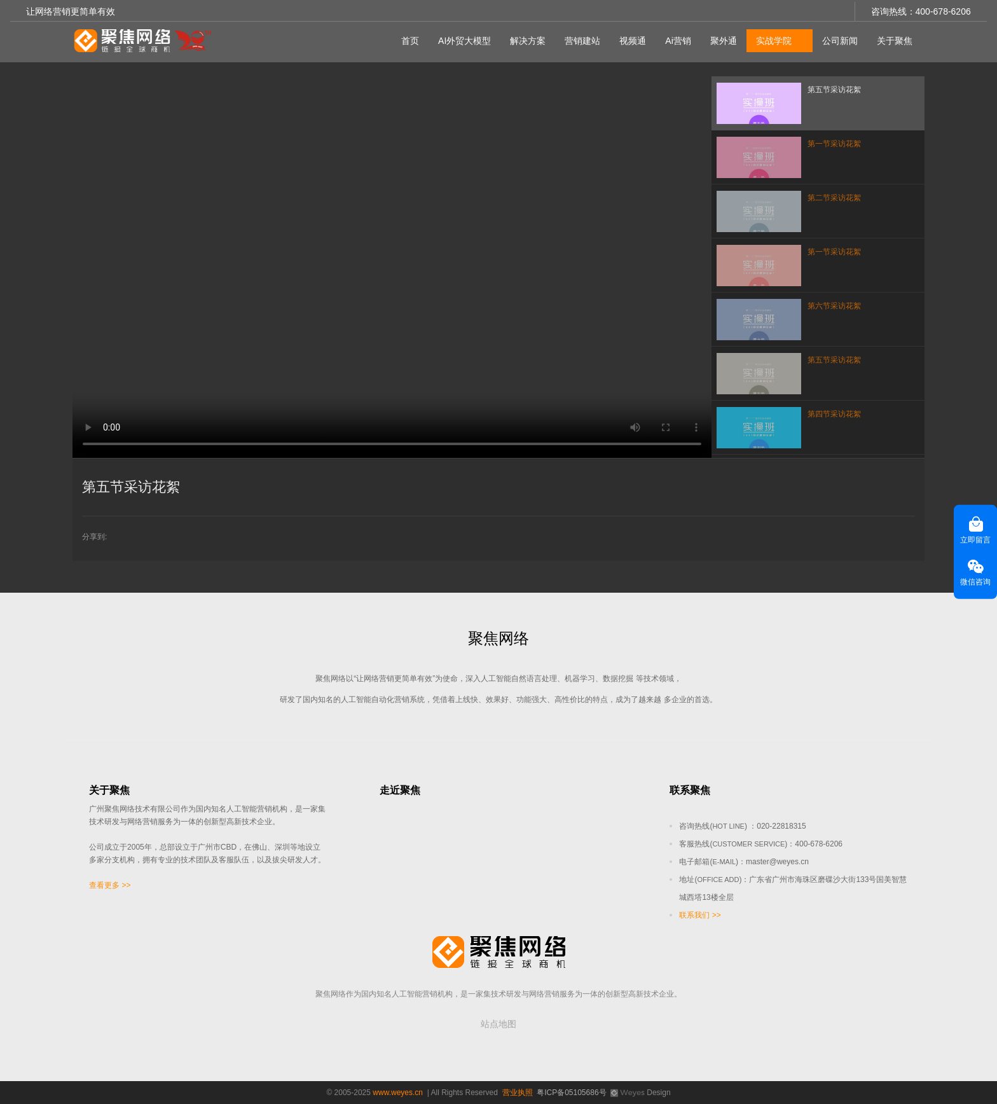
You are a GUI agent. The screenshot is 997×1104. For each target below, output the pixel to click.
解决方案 (526, 39)
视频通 (630, 39)
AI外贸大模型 (462, 39)
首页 (408, 39)
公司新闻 (838, 39)
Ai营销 (676, 39)
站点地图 (498, 1024)
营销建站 (580, 39)
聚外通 (721, 39)
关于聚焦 (893, 39)
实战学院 (772, 39)
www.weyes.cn (398, 1092)
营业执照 (517, 1092)
